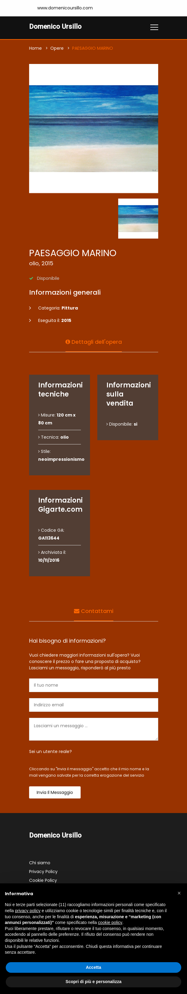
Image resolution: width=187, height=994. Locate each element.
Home (35, 48)
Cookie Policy (43, 880)
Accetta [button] (93, 967)
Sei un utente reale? (50, 751)
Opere (57, 48)
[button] (179, 893)
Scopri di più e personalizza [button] (93, 981)
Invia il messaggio (55, 792)
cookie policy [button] (110, 922)
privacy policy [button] (27, 910)
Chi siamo (39, 863)
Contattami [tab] (93, 611)
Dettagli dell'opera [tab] (93, 342)
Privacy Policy (43, 871)
